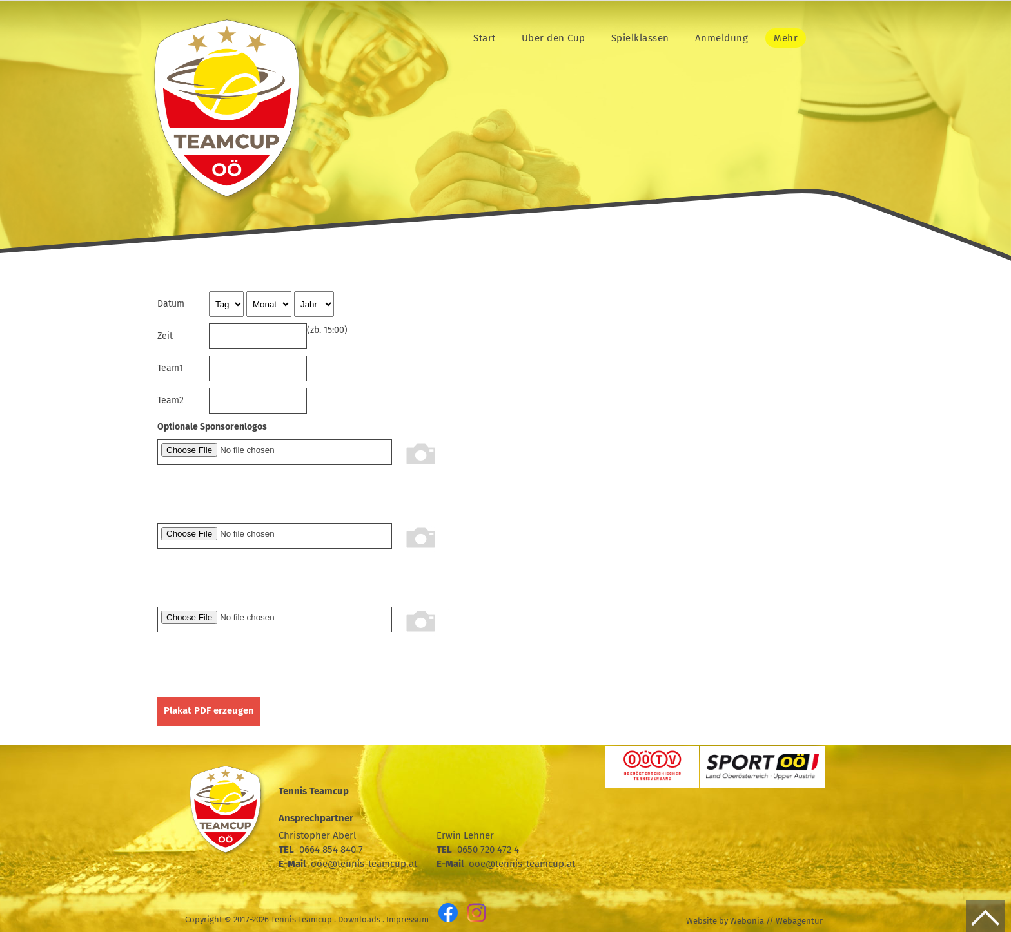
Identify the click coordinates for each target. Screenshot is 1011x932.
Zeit (165, 335)
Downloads (359, 919)
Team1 (170, 368)
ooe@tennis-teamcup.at (364, 864)
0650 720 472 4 (488, 849)
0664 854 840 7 (331, 849)
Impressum (407, 919)
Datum (170, 303)
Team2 (170, 400)
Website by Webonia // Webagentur (754, 921)
